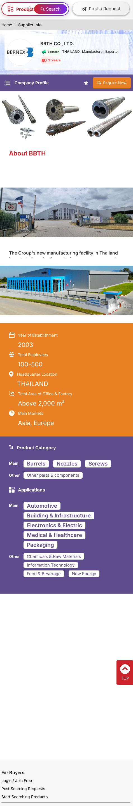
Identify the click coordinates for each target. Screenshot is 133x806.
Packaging (40, 545)
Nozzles (67, 463)
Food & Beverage (44, 573)
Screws (98, 463)
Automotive (42, 506)
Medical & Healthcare (54, 535)
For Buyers (12, 772)
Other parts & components (53, 475)
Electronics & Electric (54, 525)
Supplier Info (29, 24)
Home (6, 24)
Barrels (36, 463)
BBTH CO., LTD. (57, 43)
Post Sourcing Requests (23, 788)
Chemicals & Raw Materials (54, 556)
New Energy (84, 573)
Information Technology (50, 565)
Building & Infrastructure (59, 515)
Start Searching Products (24, 796)
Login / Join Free (16, 780)
